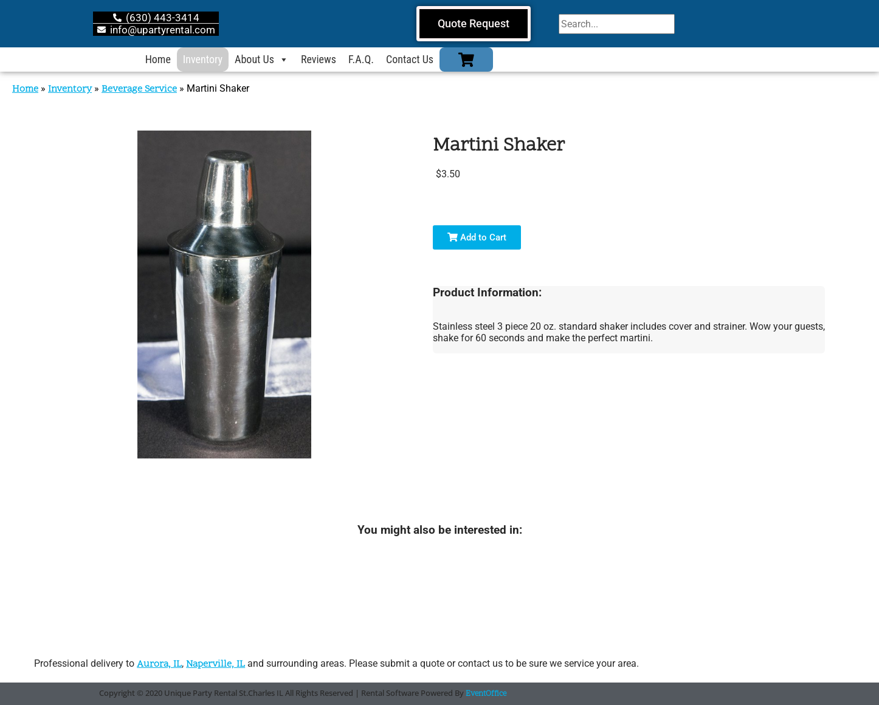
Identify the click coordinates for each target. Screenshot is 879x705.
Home (158, 59)
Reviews (318, 59)
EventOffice (486, 694)
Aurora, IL (159, 664)
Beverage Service (139, 89)
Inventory (202, 59)
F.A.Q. (361, 59)
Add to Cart (476, 237)
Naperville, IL (215, 664)
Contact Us (409, 59)
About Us (262, 59)
